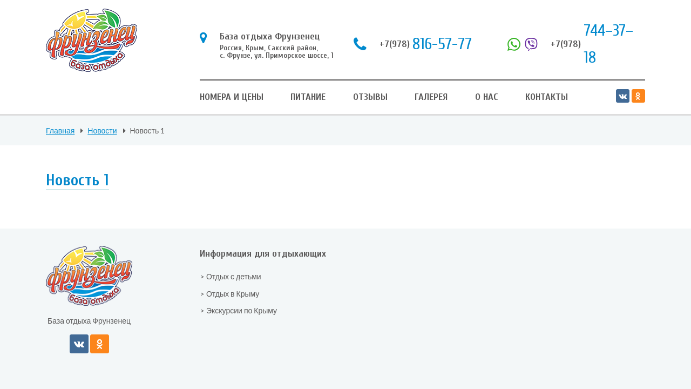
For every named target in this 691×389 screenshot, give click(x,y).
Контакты (546, 97)
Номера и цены (231, 97)
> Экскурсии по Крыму (238, 310)
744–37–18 (570, 44)
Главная (60, 130)
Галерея (431, 97)
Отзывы (370, 97)
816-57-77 (413, 44)
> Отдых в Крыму (229, 293)
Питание (308, 97)
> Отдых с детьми (230, 276)
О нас (486, 97)
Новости (102, 130)
